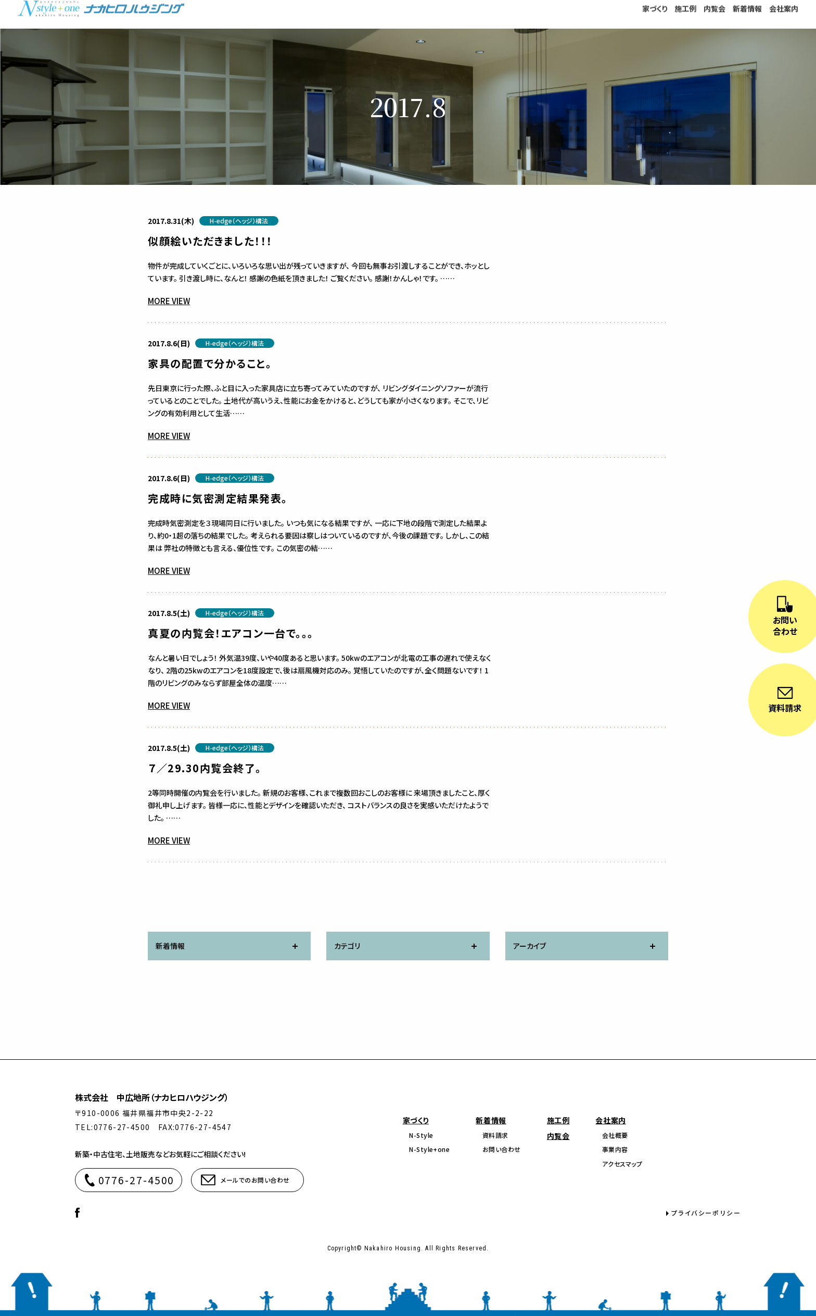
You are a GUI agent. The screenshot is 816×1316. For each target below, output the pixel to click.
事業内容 (615, 1149)
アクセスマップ (622, 1163)
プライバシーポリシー (706, 1212)
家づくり (416, 1120)
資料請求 (495, 1135)
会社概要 (615, 1135)
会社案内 (610, 1120)
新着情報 (491, 1120)
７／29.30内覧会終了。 (205, 767)
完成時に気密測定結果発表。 (218, 498)
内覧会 (558, 1136)
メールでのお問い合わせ (255, 1179)
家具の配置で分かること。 (210, 363)
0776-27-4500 (136, 1180)
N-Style (421, 1135)
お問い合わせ (501, 1149)
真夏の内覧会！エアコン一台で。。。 (231, 633)
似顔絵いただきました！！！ (210, 240)
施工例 (558, 1120)
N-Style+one (429, 1149)
